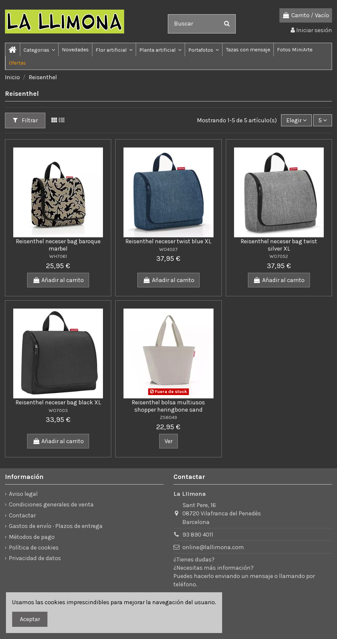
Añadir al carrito (58, 280)
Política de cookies (34, 547)
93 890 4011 (197, 534)
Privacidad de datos (35, 558)
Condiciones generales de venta (51, 504)
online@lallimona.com (213, 547)
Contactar (22, 515)
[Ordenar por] (296, 120)
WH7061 (58, 256)
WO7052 (278, 256)
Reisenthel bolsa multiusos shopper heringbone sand (168, 406)
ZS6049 (168, 417)
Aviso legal (23, 493)
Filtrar (25, 120)
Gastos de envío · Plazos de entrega (56, 526)
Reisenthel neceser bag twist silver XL (279, 245)
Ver (168, 441)
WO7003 (58, 410)
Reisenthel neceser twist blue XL (168, 241)
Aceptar (30, 619)
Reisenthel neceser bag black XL (58, 402)
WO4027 (168, 249)
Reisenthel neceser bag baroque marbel (58, 245)
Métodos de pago (32, 537)
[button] (39, 49)
